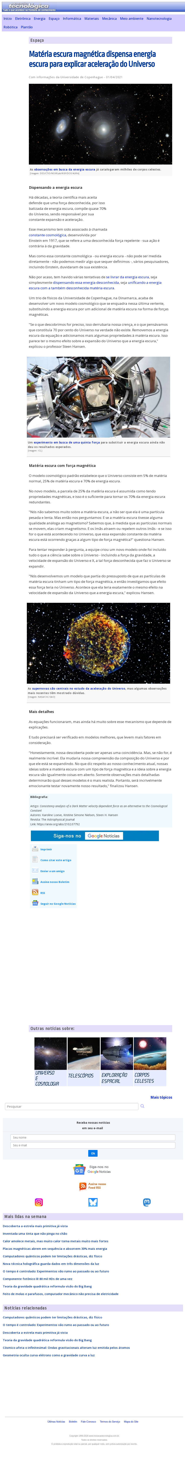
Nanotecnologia (159, 18)
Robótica (10, 27)
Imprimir (46, 849)
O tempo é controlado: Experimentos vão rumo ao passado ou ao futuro (56, 1271)
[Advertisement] (141, 207)
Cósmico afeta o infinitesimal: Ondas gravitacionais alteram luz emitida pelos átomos (66, 1348)
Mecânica (109, 18)
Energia (39, 18)
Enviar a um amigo (52, 871)
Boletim (73, 1421)
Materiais (91, 18)
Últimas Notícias (56, 1421)
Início (7, 18)
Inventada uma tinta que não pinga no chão (35, 1233)
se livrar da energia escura (127, 277)
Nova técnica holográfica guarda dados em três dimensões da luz (51, 1264)
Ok (93, 1153)
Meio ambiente (131, 18)
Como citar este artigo (55, 860)
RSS (42, 893)
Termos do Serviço (110, 1421)
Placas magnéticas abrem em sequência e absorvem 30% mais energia (55, 1249)
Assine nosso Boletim (54, 882)
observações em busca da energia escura (64, 169)
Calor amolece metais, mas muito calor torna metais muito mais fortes (55, 1241)
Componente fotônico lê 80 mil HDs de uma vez (37, 1279)
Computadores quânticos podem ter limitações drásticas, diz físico (52, 1256)
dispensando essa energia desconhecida (86, 282)
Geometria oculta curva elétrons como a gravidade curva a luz (49, 1355)
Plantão (27, 27)
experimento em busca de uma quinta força (67, 442)
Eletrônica (22, 18)
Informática (72, 18)
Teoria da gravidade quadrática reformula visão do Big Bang (47, 1286)
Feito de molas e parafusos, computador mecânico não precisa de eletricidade (61, 1294)
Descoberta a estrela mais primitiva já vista (35, 1226)
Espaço (54, 18)
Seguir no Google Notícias (58, 904)
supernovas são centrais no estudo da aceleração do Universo (78, 688)
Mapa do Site (131, 1421)
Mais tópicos (161, 1097)
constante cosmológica (47, 235)
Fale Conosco (88, 1421)
